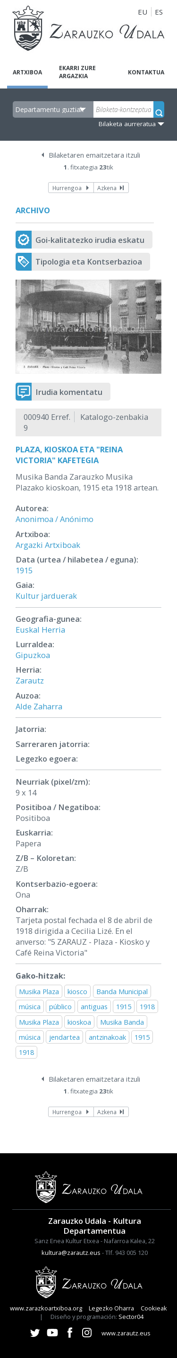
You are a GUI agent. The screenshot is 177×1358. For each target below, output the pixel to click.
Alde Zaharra (39, 706)
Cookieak (154, 1308)
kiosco (77, 991)
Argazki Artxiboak (48, 544)
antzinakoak (107, 1037)
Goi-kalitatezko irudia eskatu (89, 239)
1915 (24, 570)
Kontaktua (146, 72)
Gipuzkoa (33, 655)
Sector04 (130, 1316)
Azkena (107, 188)
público (60, 1006)
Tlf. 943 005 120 (126, 1252)
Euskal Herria (40, 629)
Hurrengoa (67, 188)
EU (142, 11)
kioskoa (79, 1022)
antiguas (94, 1006)
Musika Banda (122, 1022)
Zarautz (30, 680)
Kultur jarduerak (46, 595)
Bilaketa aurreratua (127, 124)
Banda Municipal (122, 991)
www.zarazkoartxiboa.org (46, 1308)
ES (159, 11)
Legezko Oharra (111, 1308)
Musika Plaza (39, 991)
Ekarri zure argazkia (77, 72)
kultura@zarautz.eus (71, 1252)
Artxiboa (27, 72)
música (30, 1006)
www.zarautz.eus (126, 1333)
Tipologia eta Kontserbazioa (88, 261)
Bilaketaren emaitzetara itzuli (94, 155)
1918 (147, 1006)
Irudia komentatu (68, 391)
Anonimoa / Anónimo (54, 519)
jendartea (64, 1037)
